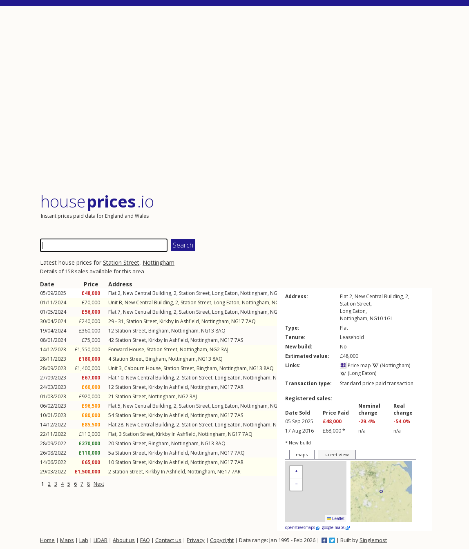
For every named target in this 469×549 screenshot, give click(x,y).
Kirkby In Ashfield (179, 321)
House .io (97, 201)
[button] (296, 472)
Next (99, 483)
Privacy (196, 540)
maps (302, 454)
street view (336, 454)
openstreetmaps (302, 527)
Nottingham (158, 262)
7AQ (251, 321)
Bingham (158, 330)
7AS (238, 340)
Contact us (168, 540)
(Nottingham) (391, 365)
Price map (355, 365)
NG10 (276, 293)
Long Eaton (225, 293)
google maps (336, 527)
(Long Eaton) (358, 373)
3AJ (224, 349)
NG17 (237, 321)
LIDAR (100, 540)
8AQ (220, 330)
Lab (83, 540)
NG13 (207, 330)
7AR (238, 387)
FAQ (145, 540)
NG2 (215, 349)
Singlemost (373, 540)
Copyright (222, 540)
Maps (67, 540)
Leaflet (335, 518)
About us (124, 540)
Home (47, 540)
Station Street (121, 262)
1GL (388, 318)
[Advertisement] (236, 99)
